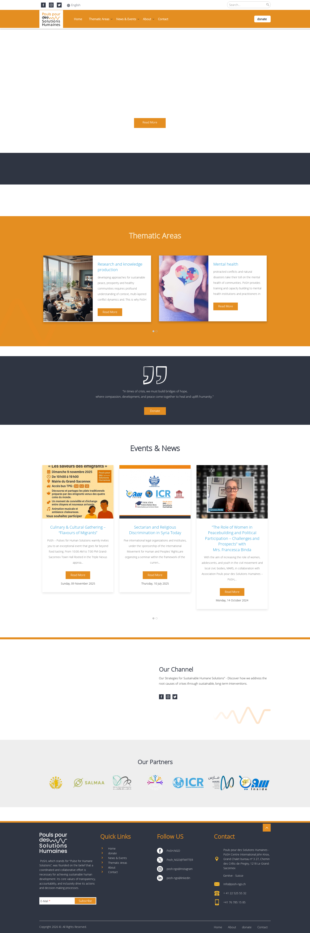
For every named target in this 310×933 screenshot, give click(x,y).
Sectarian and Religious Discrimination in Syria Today (155, 530)
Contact (163, 19)
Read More (110, 312)
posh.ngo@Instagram (180, 869)
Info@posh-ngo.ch (234, 884)
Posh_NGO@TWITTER (180, 860)
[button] (153, 331)
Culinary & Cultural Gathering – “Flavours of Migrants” (78, 530)
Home (78, 19)
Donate (155, 411)
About (147, 19)
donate (262, 19)
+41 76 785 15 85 (234, 902)
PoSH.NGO (173, 851)
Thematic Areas (99, 19)
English (73, 5)
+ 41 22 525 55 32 (234, 893)
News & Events (126, 19)
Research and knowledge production (120, 267)
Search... (235, 5)
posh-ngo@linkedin (178, 878)
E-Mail (45, 901)
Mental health (225, 264)
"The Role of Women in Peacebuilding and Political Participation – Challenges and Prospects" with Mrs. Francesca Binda (232, 538)
